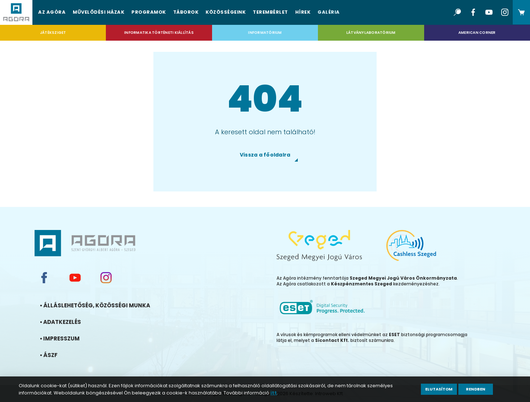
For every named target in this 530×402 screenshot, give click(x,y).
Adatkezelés (71, 322)
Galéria (329, 12)
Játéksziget (53, 32)
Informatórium (265, 32)
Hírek (303, 12)
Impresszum (70, 338)
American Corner (477, 32)
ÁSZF (59, 355)
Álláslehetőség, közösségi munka (105, 305)
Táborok (186, 12)
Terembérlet (270, 12)
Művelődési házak (98, 12)
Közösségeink (226, 12)
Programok (148, 12)
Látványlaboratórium (371, 32)
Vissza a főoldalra (265, 154)
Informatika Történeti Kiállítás (159, 32)
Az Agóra (52, 12)
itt (273, 392)
